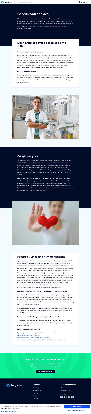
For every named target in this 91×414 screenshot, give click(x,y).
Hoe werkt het (37, 390)
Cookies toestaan (76, 407)
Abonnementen (65, 388)
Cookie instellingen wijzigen (76, 410)
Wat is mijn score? (65, 390)
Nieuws (35, 393)
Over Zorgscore (37, 388)
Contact (35, 399)
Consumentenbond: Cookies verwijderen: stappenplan (33, 337)
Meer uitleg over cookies (8, 411)
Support (35, 396)
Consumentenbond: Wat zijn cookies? (28, 335)
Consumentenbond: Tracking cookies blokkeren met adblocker (36, 340)
